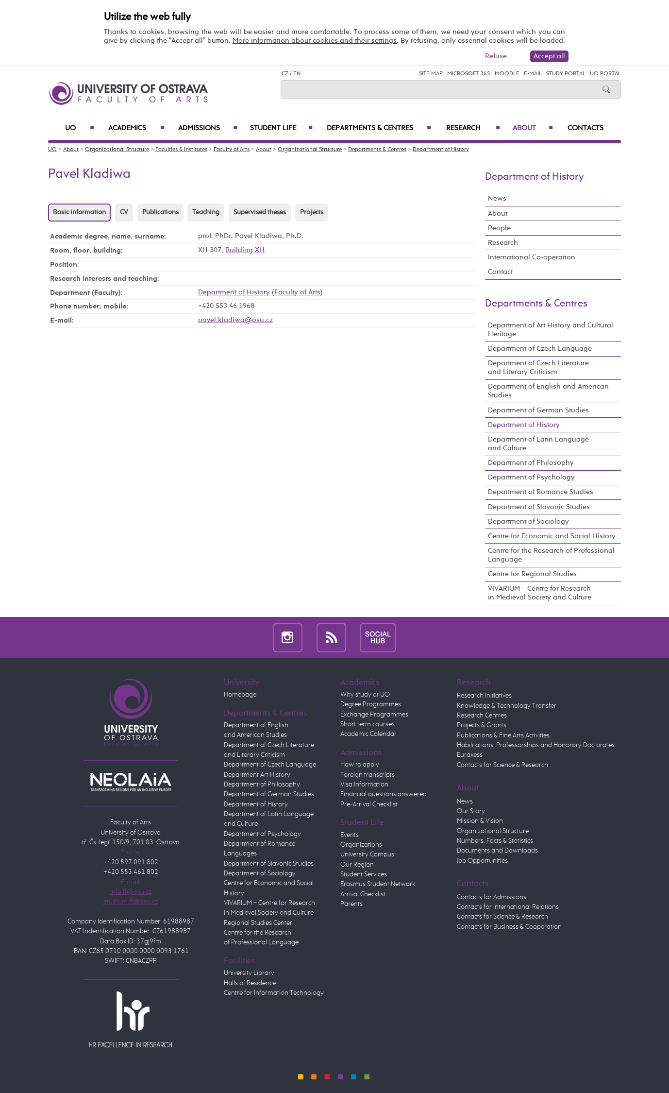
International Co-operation (531, 257)
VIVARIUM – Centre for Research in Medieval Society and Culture (539, 593)
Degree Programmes (370, 704)
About (533, 128)
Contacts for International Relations (508, 907)
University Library (249, 973)
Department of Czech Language (540, 348)
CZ (285, 74)
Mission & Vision (480, 821)
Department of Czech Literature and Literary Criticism (538, 367)
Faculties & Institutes (181, 150)
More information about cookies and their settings (315, 40)
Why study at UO (365, 694)
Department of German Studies (538, 410)
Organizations (361, 844)
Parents (351, 904)
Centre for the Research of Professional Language (551, 555)
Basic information (79, 212)
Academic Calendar (368, 734)
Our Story (471, 811)
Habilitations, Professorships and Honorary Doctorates (536, 745)
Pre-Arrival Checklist (369, 804)
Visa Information (364, 784)
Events (349, 835)
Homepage (240, 694)
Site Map (431, 74)
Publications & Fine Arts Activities (503, 735)
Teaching (205, 212)
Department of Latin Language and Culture (538, 444)
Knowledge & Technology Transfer (506, 705)
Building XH (245, 250)
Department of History (441, 150)
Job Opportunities (482, 860)
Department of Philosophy (531, 462)
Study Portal (565, 74)
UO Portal (605, 74)
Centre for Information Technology (274, 993)
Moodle (507, 74)
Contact (500, 271)
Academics (136, 128)
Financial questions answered (383, 794)
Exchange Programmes (374, 714)
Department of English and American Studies (548, 391)
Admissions (208, 128)
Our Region (357, 864)
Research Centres (482, 715)
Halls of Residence (250, 983)
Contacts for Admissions (491, 897)
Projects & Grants (481, 725)
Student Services (363, 874)
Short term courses (367, 724)
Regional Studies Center (258, 923)
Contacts (585, 128)
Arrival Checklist (362, 894)
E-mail (533, 74)
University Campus (367, 854)
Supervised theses (260, 212)
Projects (311, 212)
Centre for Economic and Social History (552, 536)
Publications (160, 212)
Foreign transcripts (367, 774)
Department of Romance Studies (540, 491)
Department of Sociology (528, 521)
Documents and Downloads (497, 850)
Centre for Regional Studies (532, 574)
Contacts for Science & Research (502, 765)
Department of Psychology (531, 477)
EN (297, 74)
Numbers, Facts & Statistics (495, 840)
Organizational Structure (117, 150)
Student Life (281, 128)
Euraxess (470, 754)
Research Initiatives (484, 695)
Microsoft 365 (468, 74)
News (497, 198)
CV (124, 212)
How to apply (359, 764)
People (499, 228)
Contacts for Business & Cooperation (509, 926)
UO (80, 128)
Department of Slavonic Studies (539, 507)
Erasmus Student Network (378, 884)
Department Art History (257, 774)
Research (473, 128)
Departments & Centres (379, 128)
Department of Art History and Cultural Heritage (550, 330)
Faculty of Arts (232, 150)
